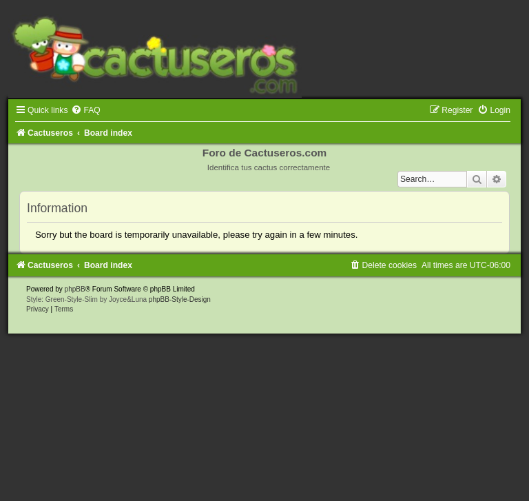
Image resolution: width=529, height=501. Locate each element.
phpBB (75, 289)
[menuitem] (85, 110)
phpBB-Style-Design (180, 299)
